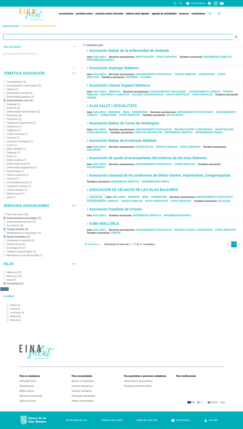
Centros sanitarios (82, 390)
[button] (39, 46)
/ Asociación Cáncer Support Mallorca (118, 85)
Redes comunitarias (82, 400)
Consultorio (206, 74)
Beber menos (26, 390)
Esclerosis (94, 149)
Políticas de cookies (112, 420)
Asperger (132, 77)
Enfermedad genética (217, 56)
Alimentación (26, 385)
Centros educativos (82, 385)
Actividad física (27, 381)
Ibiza (126, 112)
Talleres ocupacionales (148, 94)
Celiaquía (224, 201)
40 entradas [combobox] (93, 244)
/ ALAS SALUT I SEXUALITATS (112, 106)
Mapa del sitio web (147, 420)
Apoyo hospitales (177, 94)
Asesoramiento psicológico (153, 74)
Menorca (115, 91)
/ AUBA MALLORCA (103, 223)
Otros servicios (166, 56)
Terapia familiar (185, 74)
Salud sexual (175, 115)
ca (180, 3)
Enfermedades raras (100, 59)
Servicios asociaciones (40, 206)
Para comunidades (82, 376)
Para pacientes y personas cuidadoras (145, 376)
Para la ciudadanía (29, 376)
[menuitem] (66, 14)
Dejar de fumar (27, 400)
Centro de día (144, 146)
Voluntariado (96, 167)
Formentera (140, 112)
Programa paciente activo (138, 385)
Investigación (144, 56)
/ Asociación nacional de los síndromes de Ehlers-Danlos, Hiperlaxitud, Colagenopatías (159, 175)
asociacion (95, 197)
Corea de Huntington (148, 132)
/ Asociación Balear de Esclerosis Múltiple (122, 140)
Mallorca (99, 56)
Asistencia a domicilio (114, 94)
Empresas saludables (83, 395)
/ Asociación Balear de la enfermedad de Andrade (128, 50)
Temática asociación (40, 73)
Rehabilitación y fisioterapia (193, 129)
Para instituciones (186, 376)
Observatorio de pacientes (138, 381)
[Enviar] (236, 37)
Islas (40, 264)
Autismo (145, 77)
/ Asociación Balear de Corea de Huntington (123, 123)
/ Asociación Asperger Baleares (113, 68)
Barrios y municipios (83, 381)
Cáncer (91, 97)
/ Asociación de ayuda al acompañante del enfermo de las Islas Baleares (147, 158)
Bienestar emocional (30, 395)
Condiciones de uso (76, 420)
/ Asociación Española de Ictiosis (114, 209)
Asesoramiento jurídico (204, 91)
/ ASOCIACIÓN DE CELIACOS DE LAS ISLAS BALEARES (132, 190)
